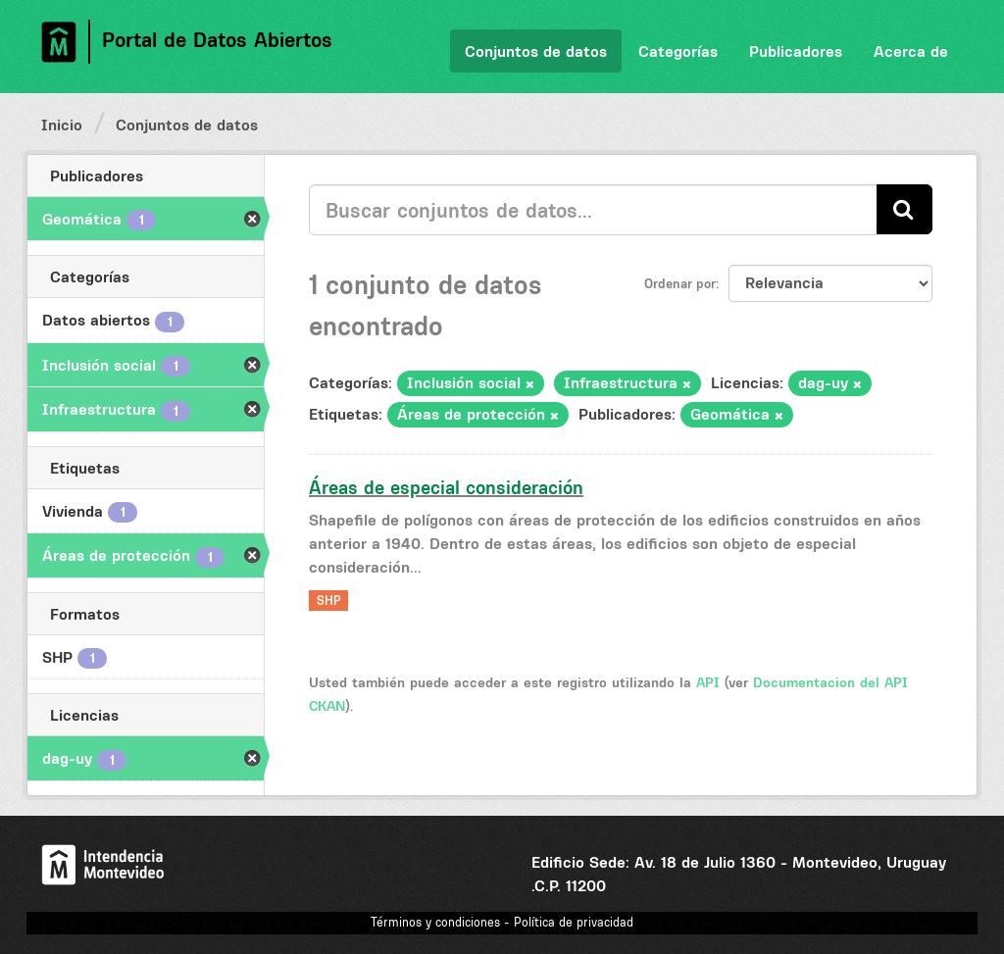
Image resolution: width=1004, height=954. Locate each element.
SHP (329, 600)
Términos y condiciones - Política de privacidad (502, 922)
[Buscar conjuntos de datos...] (593, 209)
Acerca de (911, 51)
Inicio (61, 124)
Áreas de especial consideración (446, 487)
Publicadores (795, 51)
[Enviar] (904, 209)
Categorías (678, 51)
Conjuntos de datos (536, 51)
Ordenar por (680, 283)
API (708, 682)
